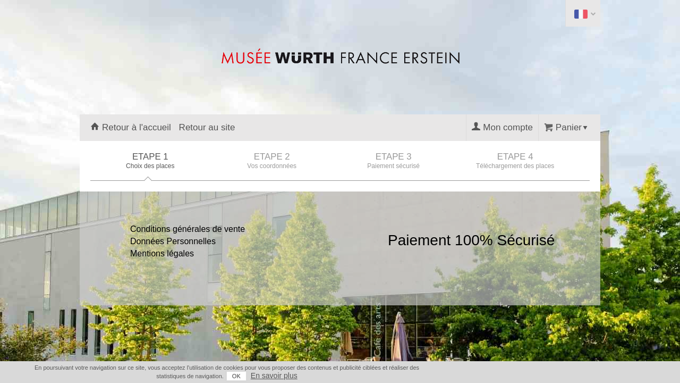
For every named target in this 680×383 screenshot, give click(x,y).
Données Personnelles (173, 241)
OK (542, 376)
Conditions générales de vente (187, 229)
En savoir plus (579, 375)
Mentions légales (162, 253)
